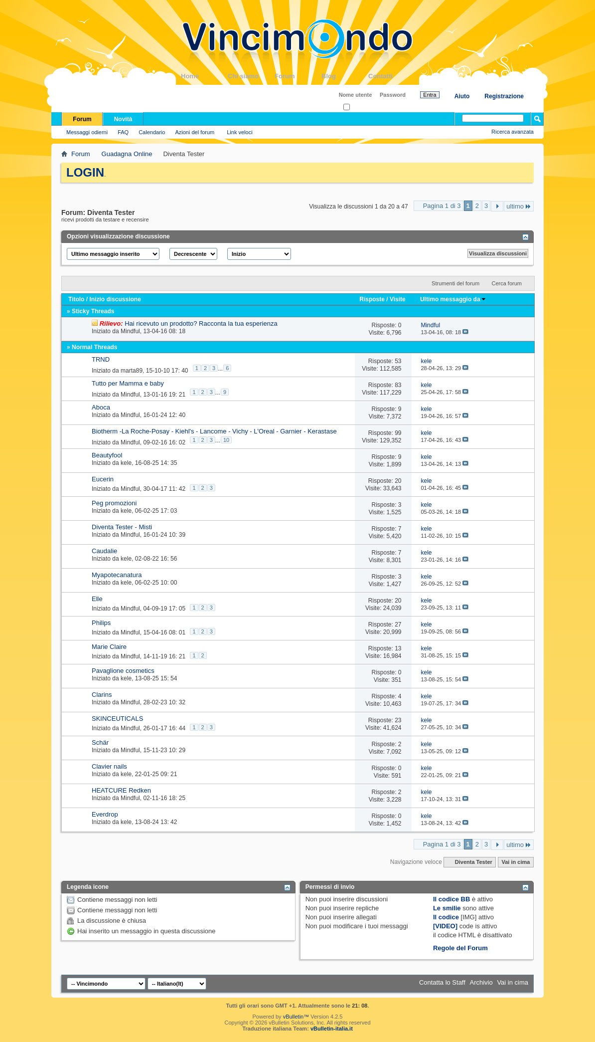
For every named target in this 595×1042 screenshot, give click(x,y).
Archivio (481, 982)
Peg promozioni (114, 503)
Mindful (130, 331)
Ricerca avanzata (512, 132)
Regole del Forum (460, 948)
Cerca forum (506, 283)
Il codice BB (451, 899)
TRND (101, 359)
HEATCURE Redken (121, 790)
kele (126, 462)
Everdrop (105, 814)
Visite (398, 299)
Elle (97, 599)
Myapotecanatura (117, 575)
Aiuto (462, 96)
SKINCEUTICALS (117, 718)
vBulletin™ (296, 1017)
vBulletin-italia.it (331, 1029)
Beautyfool (107, 455)
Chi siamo (251, 76)
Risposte (372, 299)
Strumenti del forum (455, 283)
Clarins (102, 694)
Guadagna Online (127, 154)
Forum (298, 76)
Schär (100, 742)
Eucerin (103, 479)
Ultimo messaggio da (453, 299)
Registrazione (504, 96)
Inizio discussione (115, 299)
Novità (123, 119)
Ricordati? (358, 107)
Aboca (101, 407)
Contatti (391, 76)
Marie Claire (109, 646)
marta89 (132, 370)
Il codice (446, 917)
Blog (344, 76)
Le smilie (447, 908)
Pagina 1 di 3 (442, 205)
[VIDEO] (445, 926)
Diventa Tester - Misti (122, 527)
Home (204, 76)
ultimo (518, 206)
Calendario (152, 132)
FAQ (123, 132)
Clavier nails (109, 766)
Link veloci (239, 132)
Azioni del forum (194, 132)
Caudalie (104, 551)
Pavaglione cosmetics (123, 670)
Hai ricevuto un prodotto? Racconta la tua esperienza (201, 323)
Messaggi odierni (87, 132)
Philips (101, 622)
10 (226, 440)
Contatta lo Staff (442, 982)
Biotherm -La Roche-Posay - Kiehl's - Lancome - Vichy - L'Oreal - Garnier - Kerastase (214, 431)
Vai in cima (515, 862)
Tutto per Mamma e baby (128, 383)
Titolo (76, 299)
